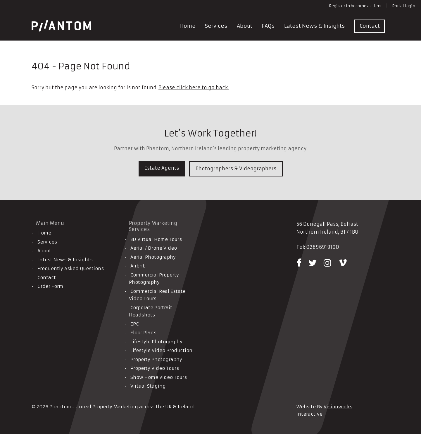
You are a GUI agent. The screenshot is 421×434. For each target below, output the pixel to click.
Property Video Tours (154, 368)
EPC (134, 324)
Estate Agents (161, 168)
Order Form (50, 286)
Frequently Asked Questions (70, 268)
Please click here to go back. (193, 87)
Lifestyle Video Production (161, 350)
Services (216, 26)
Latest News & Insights (314, 26)
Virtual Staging (148, 386)
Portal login (403, 6)
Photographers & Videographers (236, 169)
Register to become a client (355, 6)
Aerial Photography (153, 257)
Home (188, 26)
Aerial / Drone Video (153, 248)
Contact (370, 26)
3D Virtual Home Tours (156, 239)
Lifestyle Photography (156, 341)
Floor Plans (143, 332)
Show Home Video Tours (158, 377)
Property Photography (156, 359)
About (244, 26)
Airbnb (138, 266)
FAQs (268, 26)
